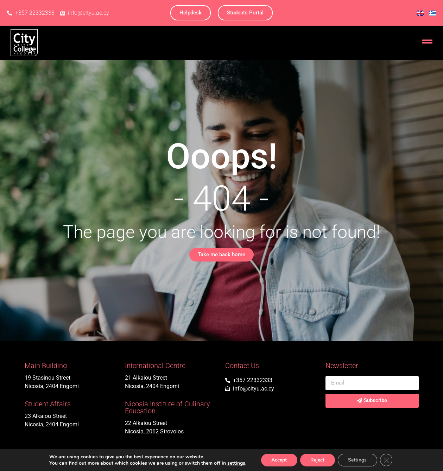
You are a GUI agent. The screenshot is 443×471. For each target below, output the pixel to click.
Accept (278, 460)
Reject (317, 460)
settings (236, 463)
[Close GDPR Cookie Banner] (386, 460)
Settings (357, 460)
